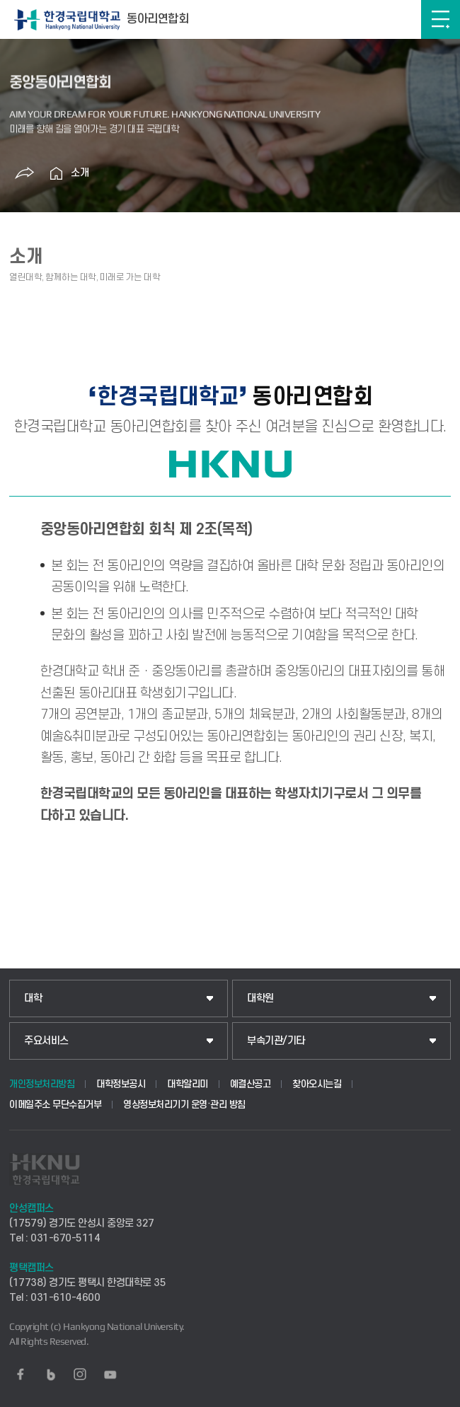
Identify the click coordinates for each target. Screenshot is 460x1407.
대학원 (260, 998)
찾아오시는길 (316, 1084)
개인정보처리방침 (41, 1084)
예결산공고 (250, 1084)
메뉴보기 (440, 19)
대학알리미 (187, 1084)
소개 (80, 173)
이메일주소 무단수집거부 (55, 1104)
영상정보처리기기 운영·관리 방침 (184, 1104)
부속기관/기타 (276, 1041)
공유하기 (24, 173)
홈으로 (56, 173)
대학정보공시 (120, 1084)
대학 (33, 998)
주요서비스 (46, 1041)
